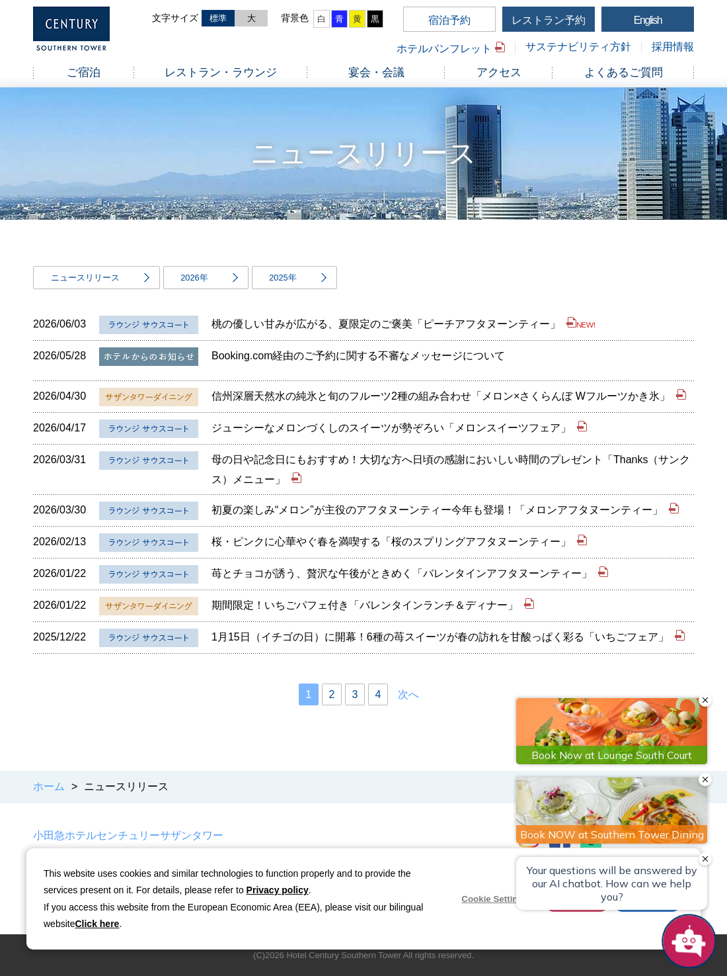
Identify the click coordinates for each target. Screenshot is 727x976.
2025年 (282, 278)
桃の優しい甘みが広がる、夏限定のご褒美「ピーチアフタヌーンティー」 (387, 324)
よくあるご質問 (623, 72)
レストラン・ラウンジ (221, 72)
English (648, 20)
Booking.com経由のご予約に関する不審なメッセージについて (358, 355)
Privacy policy (278, 890)
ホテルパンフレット (444, 48)
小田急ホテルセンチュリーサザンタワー (128, 835)
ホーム (49, 786)
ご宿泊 (83, 72)
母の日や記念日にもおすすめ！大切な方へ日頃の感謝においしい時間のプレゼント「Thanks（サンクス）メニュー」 (450, 469)
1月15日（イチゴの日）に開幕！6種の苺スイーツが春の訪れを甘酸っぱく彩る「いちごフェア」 (441, 637)
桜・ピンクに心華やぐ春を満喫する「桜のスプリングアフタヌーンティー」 (392, 541)
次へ (408, 694)
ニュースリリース (85, 278)
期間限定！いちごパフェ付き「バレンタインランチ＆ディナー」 (366, 605)
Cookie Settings (494, 899)
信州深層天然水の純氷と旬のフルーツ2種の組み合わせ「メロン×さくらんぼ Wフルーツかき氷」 (442, 396)
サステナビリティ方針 (578, 46)
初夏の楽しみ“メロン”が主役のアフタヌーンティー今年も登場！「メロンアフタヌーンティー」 (438, 509)
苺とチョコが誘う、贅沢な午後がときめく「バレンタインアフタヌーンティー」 (403, 573)
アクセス (499, 72)
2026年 (194, 278)
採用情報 (673, 46)
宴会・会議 (376, 72)
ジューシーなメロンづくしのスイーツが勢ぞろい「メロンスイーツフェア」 (392, 427)
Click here (97, 923)
